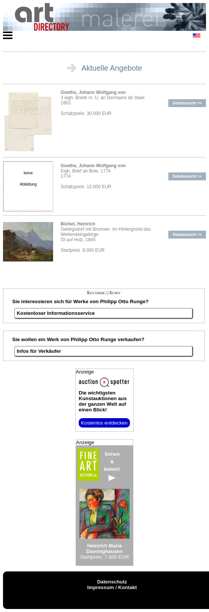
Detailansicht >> (187, 103)
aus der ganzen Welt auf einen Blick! (103, 401)
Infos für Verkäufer (39, 351)
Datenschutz (112, 582)
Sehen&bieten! (112, 466)
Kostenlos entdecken (104, 423)
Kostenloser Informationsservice (56, 313)
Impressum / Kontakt (112, 587)
